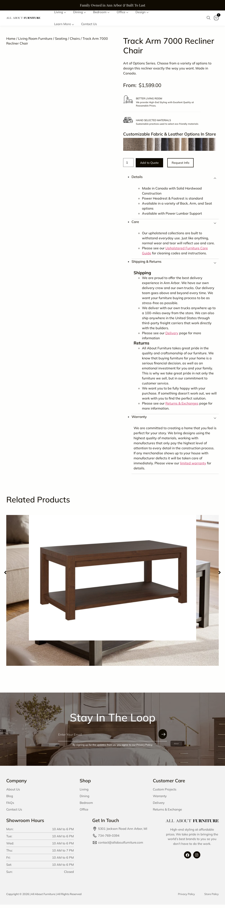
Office (84, 813)
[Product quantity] (129, 165)
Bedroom (86, 806)
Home (10, 41)
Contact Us (14, 813)
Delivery (159, 806)
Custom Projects (164, 793)
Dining (84, 800)
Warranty (160, 800)
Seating (61, 41)
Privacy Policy (186, 897)
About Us (13, 793)
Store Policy (211, 897)
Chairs (75, 41)
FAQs (10, 806)
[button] (5, 575)
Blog (9, 800)
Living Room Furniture (35, 41)
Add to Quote (154, 166)
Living (84, 793)
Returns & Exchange (167, 813)
